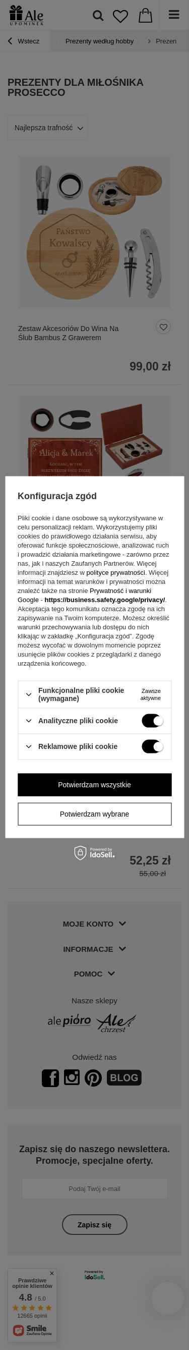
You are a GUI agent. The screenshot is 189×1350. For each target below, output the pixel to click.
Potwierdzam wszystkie (94, 785)
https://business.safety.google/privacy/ (104, 600)
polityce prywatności (116, 572)
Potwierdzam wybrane (95, 814)
